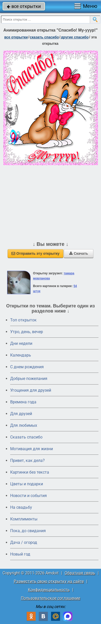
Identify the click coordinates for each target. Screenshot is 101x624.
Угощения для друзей (30, 390)
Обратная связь (80, 573)
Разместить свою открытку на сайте (49, 581)
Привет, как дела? (27, 460)
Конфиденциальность (49, 589)
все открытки (24, 6)
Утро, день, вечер (26, 331)
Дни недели (21, 343)
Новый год (20, 554)
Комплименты (23, 519)
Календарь (20, 355)
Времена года (23, 402)
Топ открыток (23, 320)
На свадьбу (21, 507)
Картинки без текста (29, 472)
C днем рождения (27, 366)
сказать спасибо (44, 37)
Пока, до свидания (28, 530)
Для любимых (23, 425)
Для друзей (21, 413)
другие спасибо (75, 37)
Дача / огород (23, 542)
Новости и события (28, 495)
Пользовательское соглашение (50, 598)
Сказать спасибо (26, 437)
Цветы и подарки (26, 483)
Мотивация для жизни (31, 448)
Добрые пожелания (28, 378)
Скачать (78, 253)
